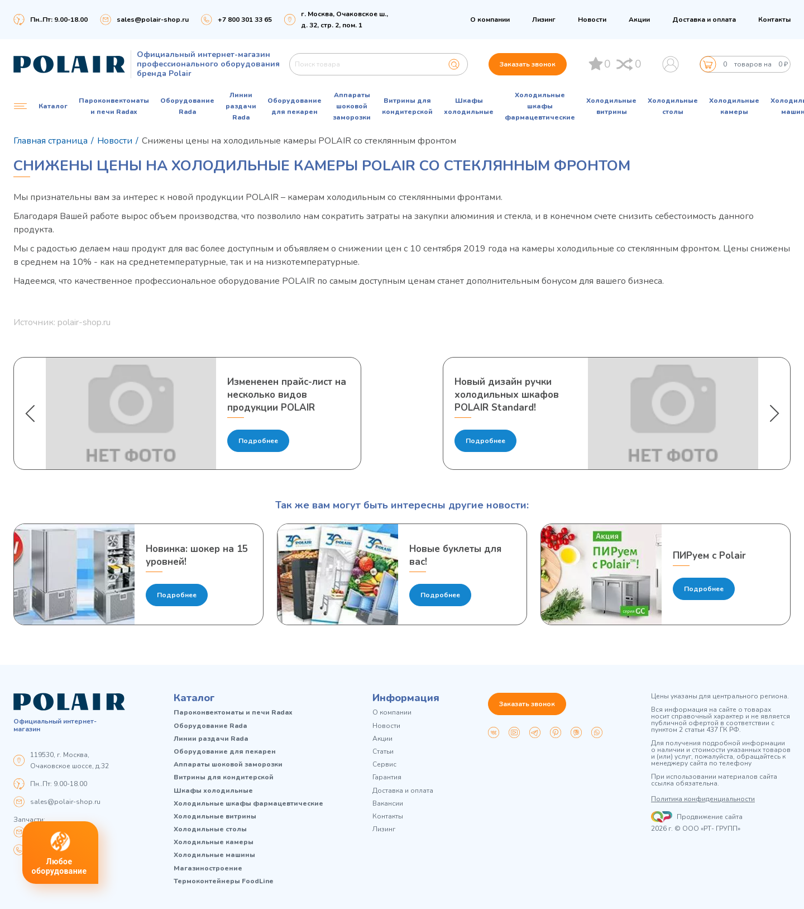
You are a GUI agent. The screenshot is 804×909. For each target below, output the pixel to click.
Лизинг (544, 19)
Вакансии (387, 803)
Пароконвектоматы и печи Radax (114, 106)
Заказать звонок (528, 64)
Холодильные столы (673, 106)
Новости (592, 19)
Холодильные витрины (611, 106)
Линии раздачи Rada (241, 106)
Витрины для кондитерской (407, 106)
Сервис (384, 764)
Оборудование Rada (187, 106)
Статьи (383, 751)
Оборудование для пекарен (294, 106)
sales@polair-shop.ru (153, 19)
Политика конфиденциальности (703, 798)
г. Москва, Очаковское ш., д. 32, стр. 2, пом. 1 (344, 19)
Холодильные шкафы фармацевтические (540, 106)
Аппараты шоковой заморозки (352, 106)
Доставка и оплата (704, 19)
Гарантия (386, 777)
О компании (490, 19)
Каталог (194, 698)
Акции (639, 19)
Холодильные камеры (734, 106)
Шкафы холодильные (469, 106)
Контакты (774, 19)
